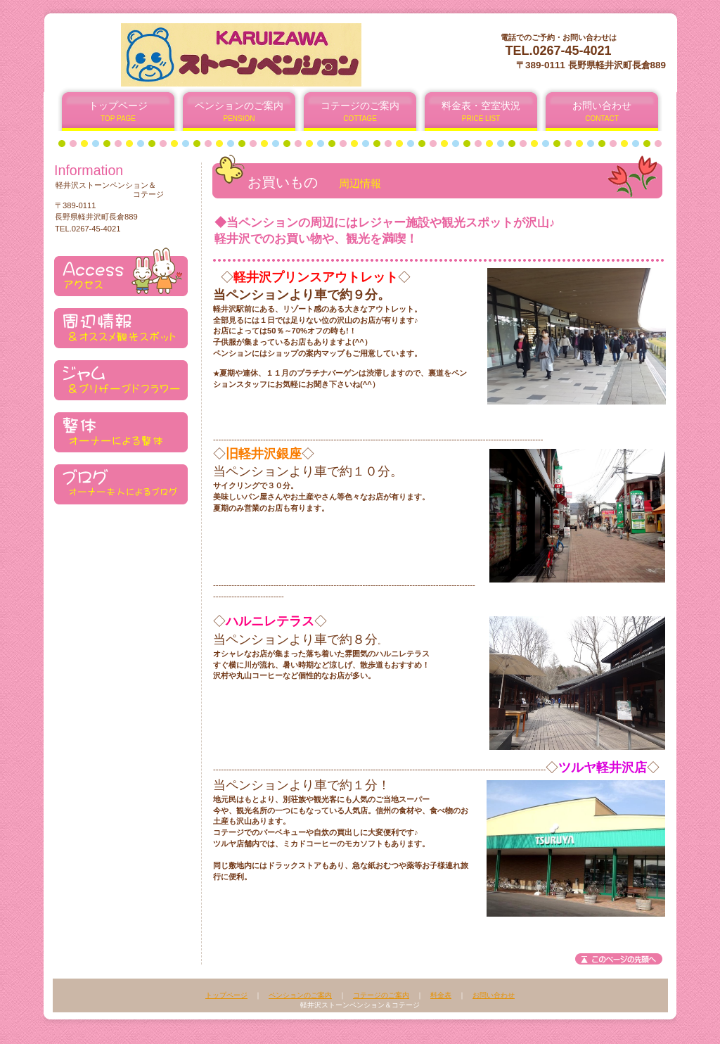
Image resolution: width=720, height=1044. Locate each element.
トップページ (226, 995)
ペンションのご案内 (300, 995)
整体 (121, 428)
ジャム (121, 376)
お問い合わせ (493, 995)
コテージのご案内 (381, 995)
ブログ (121, 480)
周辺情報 (121, 324)
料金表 (440, 995)
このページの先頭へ (618, 959)
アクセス (121, 272)
